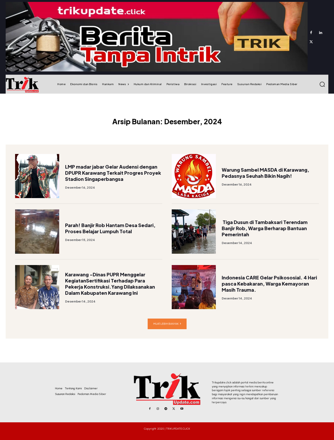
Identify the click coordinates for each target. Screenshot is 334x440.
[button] (322, 84)
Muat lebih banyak (167, 332)
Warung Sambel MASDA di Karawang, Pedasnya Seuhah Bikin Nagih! (265, 181)
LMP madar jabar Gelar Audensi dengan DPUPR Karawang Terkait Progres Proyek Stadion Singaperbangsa (113, 181)
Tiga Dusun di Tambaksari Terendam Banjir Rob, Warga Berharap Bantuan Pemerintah (265, 237)
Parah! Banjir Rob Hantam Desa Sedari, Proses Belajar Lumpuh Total (110, 237)
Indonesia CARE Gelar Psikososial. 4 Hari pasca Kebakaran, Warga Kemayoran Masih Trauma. (269, 292)
